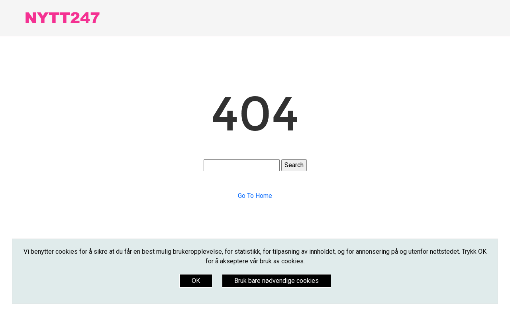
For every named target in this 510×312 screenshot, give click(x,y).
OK (196, 280)
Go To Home (255, 195)
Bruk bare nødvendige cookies (276, 280)
